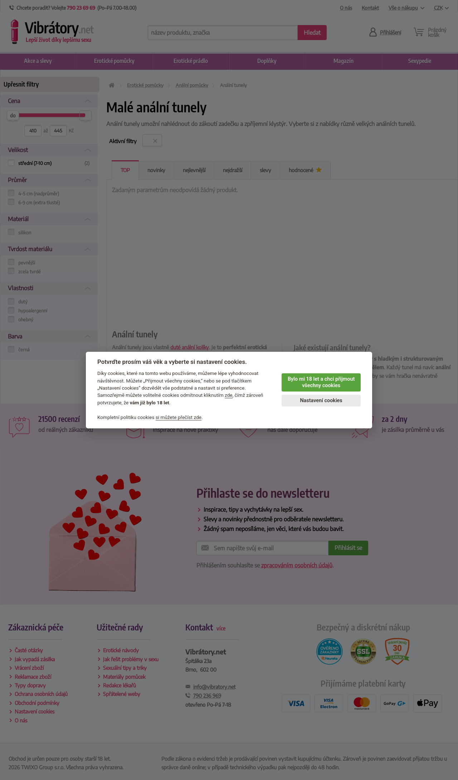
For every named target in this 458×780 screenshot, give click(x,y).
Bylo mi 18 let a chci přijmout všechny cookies (321, 382)
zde (229, 395)
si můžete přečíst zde (178, 417)
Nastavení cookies (321, 401)
